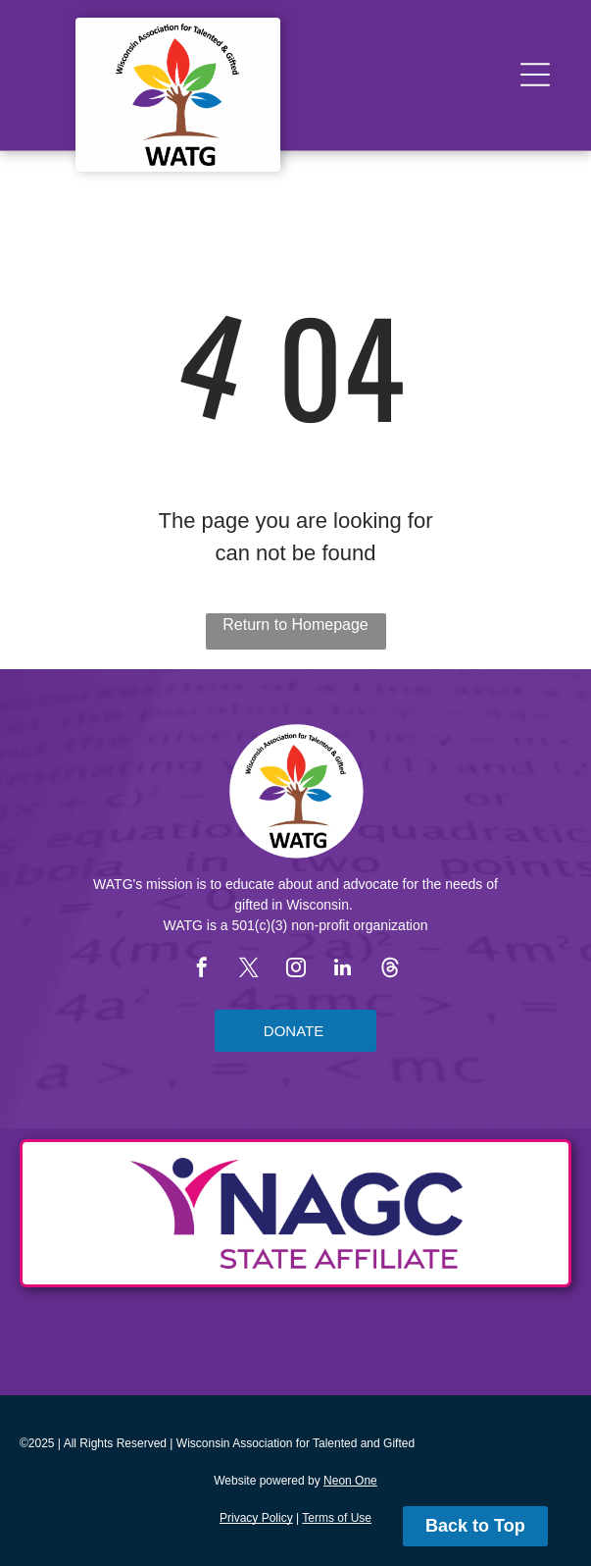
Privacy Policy (256, 1518)
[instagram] (296, 970)
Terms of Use (336, 1518)
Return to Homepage (295, 624)
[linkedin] (343, 970)
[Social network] (390, 970)
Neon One (350, 1481)
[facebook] (202, 970)
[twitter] (249, 970)
